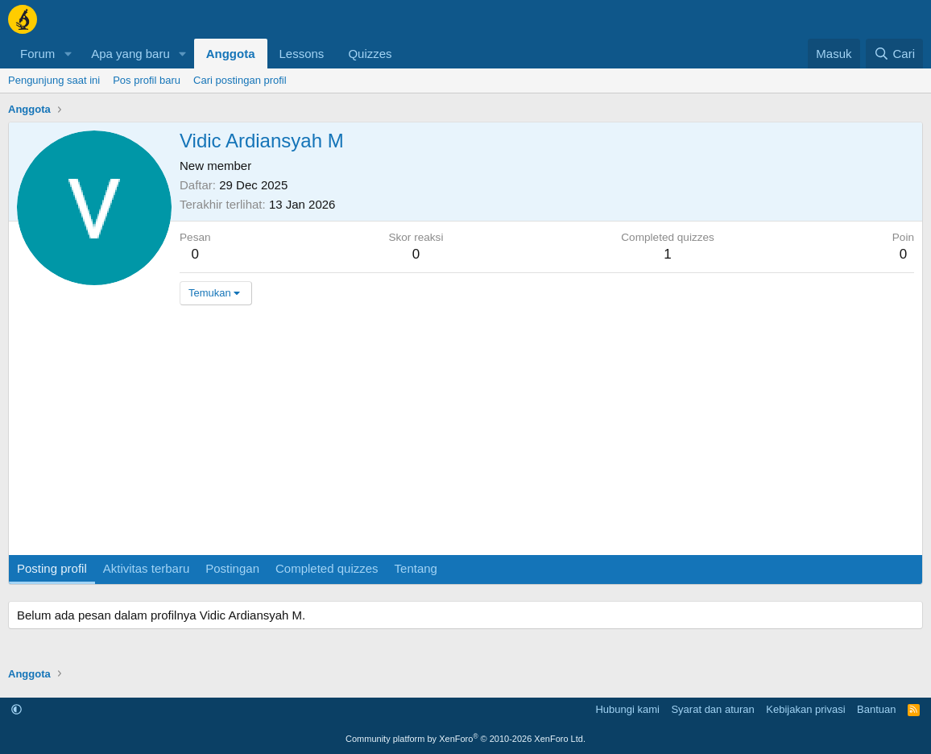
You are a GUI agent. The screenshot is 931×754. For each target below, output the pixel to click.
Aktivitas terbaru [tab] (146, 568)
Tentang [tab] (416, 568)
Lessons (302, 53)
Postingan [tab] (232, 568)
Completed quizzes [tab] (327, 568)
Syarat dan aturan (712, 709)
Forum (37, 53)
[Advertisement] (465, 434)
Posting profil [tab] (52, 568)
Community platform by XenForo (465, 739)
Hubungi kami (627, 709)
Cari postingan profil (240, 80)
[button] (67, 53)
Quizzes (369, 53)
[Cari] (894, 53)
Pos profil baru (146, 80)
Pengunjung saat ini (54, 80)
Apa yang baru (130, 53)
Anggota (230, 53)
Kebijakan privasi (805, 709)
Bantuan (876, 709)
